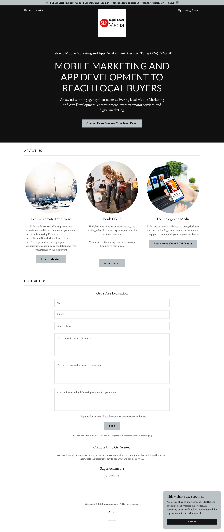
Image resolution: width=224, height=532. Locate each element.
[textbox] (111, 303)
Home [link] (27, 10)
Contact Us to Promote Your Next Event (112, 123)
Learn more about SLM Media (173, 243)
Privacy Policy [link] (123, 435)
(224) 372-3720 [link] (161, 53)
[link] (112, 10)
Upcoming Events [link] (189, 10)
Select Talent (112, 263)
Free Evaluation (51, 259)
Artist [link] (39, 10)
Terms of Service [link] (140, 435)
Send (112, 425)
